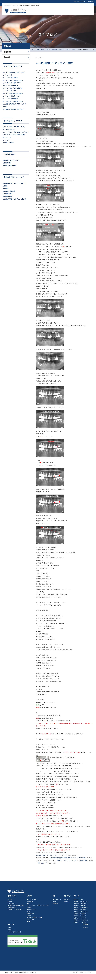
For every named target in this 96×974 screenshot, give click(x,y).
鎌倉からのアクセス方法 (80, 910)
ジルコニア (7, 137)
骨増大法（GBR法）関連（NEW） (14, 109)
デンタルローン (57, 899)
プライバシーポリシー (78, 972)
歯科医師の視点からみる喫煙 (34, 917)
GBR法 (59, 860)
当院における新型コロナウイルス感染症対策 (83, 1)
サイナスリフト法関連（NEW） (14, 101)
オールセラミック (9, 129)
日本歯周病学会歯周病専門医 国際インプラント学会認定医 (67, 858)
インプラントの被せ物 (11, 85)
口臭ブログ (7, 163)
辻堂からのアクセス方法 (80, 918)
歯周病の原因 (8, 194)
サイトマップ (88, 972)
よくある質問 (30, 919)
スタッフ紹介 (11, 903)
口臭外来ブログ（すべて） (12, 160)
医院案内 (10, 901)
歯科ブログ (7, 52)
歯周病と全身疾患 (9, 191)
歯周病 (6, 188)
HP (75, 860)
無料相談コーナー (43, 863)
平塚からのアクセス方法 (80, 905)
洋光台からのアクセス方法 (81, 920)
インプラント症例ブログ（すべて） (15, 72)
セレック (7, 140)
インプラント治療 (31, 899)
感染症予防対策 (12, 907)
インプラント (8, 75)
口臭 (5, 186)
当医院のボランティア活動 (14, 910)
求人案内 (85, 928)
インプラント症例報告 (11, 99)
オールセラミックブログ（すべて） (15, 127)
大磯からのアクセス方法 (80, 914)
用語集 (28, 921)
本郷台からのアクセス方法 (81, 907)
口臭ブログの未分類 (10, 165)
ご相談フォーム (12, 930)
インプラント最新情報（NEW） (14, 93)
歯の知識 (7, 57)
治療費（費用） (84, 860)
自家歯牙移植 (30, 913)
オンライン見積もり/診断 (14, 932)
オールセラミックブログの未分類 (14, 135)
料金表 (54, 901)
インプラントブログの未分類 (13, 88)
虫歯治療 (29, 907)
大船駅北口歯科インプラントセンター (15, 104)
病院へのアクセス (78, 899)
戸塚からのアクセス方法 (80, 916)
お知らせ (10, 899)
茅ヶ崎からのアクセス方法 (81, 901)
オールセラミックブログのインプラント (16, 132)
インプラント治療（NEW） (12, 96)
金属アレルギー (9, 142)
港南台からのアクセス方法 (81, 912)
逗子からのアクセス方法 (80, 922)
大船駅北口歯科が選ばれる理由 (16, 905)
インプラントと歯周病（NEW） (14, 80)
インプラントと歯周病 (11, 77)
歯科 (5, 106)
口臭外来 (29, 915)
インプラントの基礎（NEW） (13, 83)
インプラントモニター (11, 91)
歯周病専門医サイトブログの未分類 (15, 199)
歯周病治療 (30, 901)
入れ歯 (28, 911)
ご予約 (9, 928)
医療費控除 (55, 903)
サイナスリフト (68, 860)
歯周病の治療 (8, 196)
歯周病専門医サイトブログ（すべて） (15, 183)
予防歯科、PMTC (31, 909)
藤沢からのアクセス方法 (80, 903)
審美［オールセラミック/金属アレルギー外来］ (38, 904)
